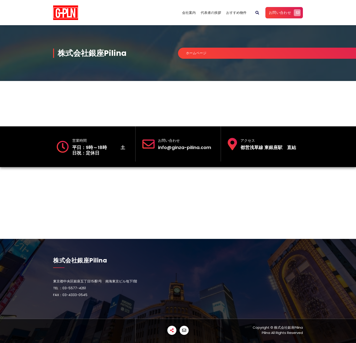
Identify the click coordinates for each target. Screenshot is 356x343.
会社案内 (189, 12)
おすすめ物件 (236, 12)
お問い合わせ (285, 12)
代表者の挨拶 (211, 12)
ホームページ (197, 53)
